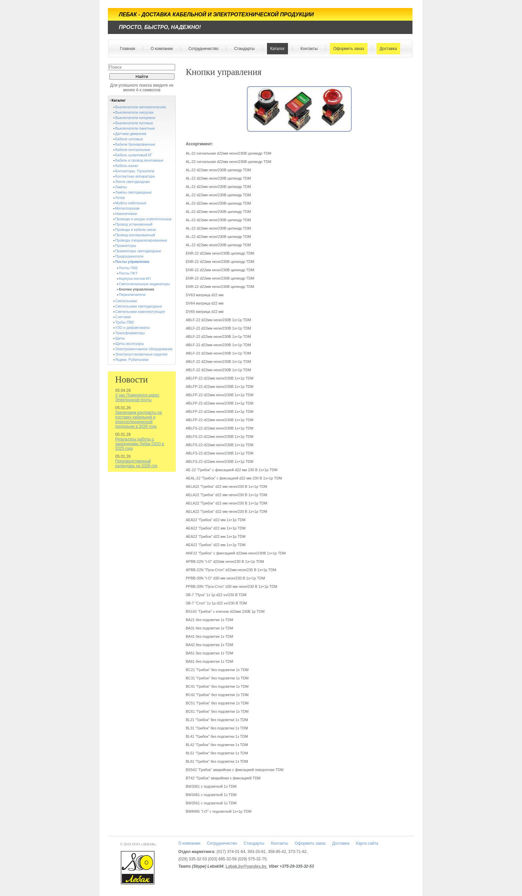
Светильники (126, 301)
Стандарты (243, 48)
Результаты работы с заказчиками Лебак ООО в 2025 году (139, 444)
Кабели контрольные (132, 150)
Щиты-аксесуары (129, 344)
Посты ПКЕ (128, 268)
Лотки (120, 198)
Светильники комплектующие (140, 312)
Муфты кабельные (130, 203)
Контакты (307, 48)
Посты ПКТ (128, 273)
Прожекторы (125, 246)
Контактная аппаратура (135, 176)
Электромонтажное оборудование (144, 349)
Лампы (121, 187)
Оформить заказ (347, 48)
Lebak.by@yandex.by (246, 866)
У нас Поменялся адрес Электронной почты (137, 397)
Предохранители (129, 256)
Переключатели (132, 295)
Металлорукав (127, 208)
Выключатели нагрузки (134, 112)
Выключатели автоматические (140, 107)
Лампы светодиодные (133, 192)
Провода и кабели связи (135, 230)
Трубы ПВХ (124, 322)
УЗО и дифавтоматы (132, 328)
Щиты (120, 338)
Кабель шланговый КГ (133, 155)
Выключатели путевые (134, 123)
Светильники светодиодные (138, 306)
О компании (160, 48)
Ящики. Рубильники (131, 360)
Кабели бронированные (135, 144)
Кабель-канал (126, 166)
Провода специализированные (141, 240)
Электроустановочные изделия (141, 354)
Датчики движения (130, 134)
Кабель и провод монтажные (139, 160)
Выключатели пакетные (135, 128)
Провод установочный (133, 224)
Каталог (276, 48)
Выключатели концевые (135, 118)
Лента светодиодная (132, 182)
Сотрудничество (202, 48)
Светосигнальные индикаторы (144, 284)
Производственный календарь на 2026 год (136, 463)
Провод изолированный (135, 235)
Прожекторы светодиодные (138, 251)
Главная (127, 48)
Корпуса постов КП (135, 279)
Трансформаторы (130, 333)
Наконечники (126, 214)
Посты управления (132, 262)
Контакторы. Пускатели (134, 171)
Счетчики (123, 317)
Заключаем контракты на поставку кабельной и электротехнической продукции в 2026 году (138, 419)
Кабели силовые (129, 139)
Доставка (387, 48)
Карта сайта (367, 843)
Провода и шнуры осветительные (143, 219)
